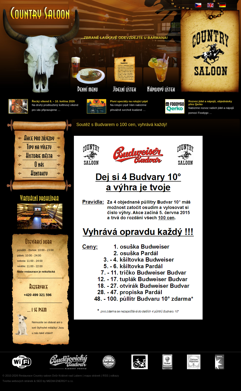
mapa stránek (92, 375)
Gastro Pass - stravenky (219, 362)
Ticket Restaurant (167, 362)
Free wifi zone (22, 362)
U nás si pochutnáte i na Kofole (109, 362)
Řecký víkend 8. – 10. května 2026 (53, 101)
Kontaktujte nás (39, 174)
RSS (105, 375)
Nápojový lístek (161, 74)
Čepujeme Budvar (68, 362)
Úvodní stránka (40, 13)
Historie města (39, 157)
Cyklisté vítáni (139, 362)
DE (222, 5)
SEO (39, 381)
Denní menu (87, 74)
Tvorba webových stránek (17, 381)
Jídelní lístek (124, 74)
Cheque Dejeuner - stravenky (193, 362)
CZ (198, 5)
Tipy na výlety (39, 148)
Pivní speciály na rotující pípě (129, 101)
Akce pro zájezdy (39, 139)
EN (210, 5)
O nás (39, 165)
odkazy (114, 375)
